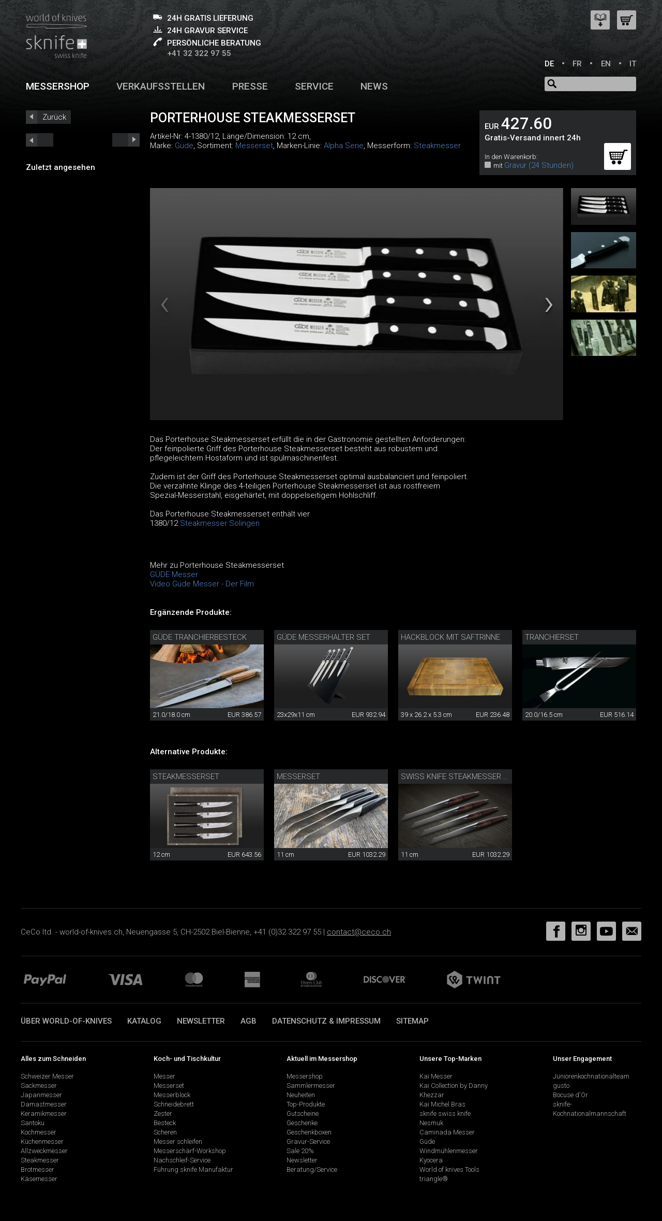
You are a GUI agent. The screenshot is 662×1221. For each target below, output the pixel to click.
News (374, 86)
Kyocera (431, 1160)
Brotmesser (37, 1169)
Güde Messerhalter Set (323, 637)
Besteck (165, 1123)
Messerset (254, 145)
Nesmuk (431, 1123)
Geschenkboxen (309, 1132)
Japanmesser (41, 1095)
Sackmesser (39, 1085)
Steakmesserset (186, 776)
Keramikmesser (44, 1113)
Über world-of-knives (66, 1021)
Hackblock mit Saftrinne (450, 637)
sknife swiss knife (445, 1113)
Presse (250, 86)
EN (606, 63)
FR (577, 63)
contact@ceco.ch (359, 932)
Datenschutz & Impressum (326, 1021)
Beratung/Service (312, 1169)
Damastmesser (44, 1104)
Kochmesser (38, 1132)
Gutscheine (303, 1113)
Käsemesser (39, 1179)
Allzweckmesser (44, 1151)
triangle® (433, 1179)
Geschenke (302, 1123)
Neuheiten (301, 1095)
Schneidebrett (174, 1104)
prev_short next (126, 140)
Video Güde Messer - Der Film (202, 583)
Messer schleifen (178, 1141)
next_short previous (39, 140)
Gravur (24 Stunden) (539, 165)
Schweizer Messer (47, 1076)
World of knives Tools (449, 1169)
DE (549, 63)
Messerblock (172, 1095)
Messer (164, 1076)
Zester (163, 1113)
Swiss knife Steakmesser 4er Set (466, 776)
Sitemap (412, 1021)
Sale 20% (300, 1151)
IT (632, 63)
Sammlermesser (311, 1085)
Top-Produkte (306, 1104)
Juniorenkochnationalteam (591, 1076)
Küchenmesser (42, 1141)
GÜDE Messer (174, 574)
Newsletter (201, 1021)
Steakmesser (437, 145)
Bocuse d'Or (570, 1095)
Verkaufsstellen (160, 86)
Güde (184, 145)
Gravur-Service (308, 1141)
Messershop (57, 86)
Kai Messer (436, 1076)
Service (314, 86)
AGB (248, 1021)
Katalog (144, 1021)
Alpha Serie (344, 145)
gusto (561, 1085)
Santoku (32, 1123)
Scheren (165, 1132)
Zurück (54, 117)
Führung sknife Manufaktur (193, 1169)
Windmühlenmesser (448, 1151)
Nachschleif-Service (182, 1160)
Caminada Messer (447, 1132)
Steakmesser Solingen (220, 523)
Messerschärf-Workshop (190, 1151)
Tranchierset (552, 637)
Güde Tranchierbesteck (200, 637)
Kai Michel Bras (442, 1104)
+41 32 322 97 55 (199, 53)
